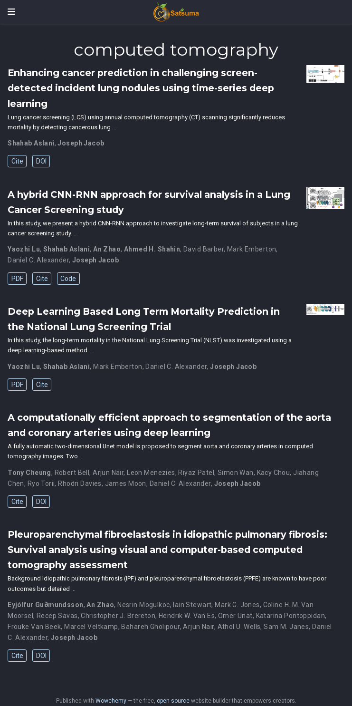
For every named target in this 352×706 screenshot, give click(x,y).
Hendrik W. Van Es (187, 615)
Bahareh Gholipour (150, 626)
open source (173, 700)
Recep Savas (57, 615)
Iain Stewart (192, 605)
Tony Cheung (29, 472)
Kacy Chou (273, 472)
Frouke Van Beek (34, 626)
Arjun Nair (108, 472)
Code (68, 278)
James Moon (125, 483)
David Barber (203, 249)
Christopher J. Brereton (118, 615)
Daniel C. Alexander (38, 260)
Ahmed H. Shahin (152, 249)
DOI (41, 161)
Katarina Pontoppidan (290, 615)
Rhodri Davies (79, 483)
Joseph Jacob (80, 143)
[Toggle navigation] (11, 11)
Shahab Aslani (31, 143)
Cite (17, 161)
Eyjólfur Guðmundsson (45, 605)
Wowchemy (110, 700)
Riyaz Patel (196, 472)
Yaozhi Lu (24, 249)
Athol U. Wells (239, 626)
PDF (17, 278)
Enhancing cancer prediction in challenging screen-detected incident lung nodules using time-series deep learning (141, 88)
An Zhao (107, 249)
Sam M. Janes (286, 626)
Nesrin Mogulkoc (143, 605)
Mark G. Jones (237, 605)
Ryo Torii (41, 483)
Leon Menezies (151, 472)
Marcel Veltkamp (91, 626)
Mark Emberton (251, 249)
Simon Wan (236, 472)
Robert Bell (72, 472)
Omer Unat (235, 615)
